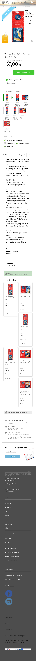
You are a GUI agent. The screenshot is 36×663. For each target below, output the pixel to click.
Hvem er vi (8, 507)
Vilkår (6, 511)
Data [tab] (29, 155)
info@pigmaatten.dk (10, 484)
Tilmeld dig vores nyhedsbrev (13, 575)
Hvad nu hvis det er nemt (12, 556)
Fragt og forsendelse (11, 520)
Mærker (7, 516)
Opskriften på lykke (10, 548)
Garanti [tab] (14, 155)
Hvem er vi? (9, 617)
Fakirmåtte (8, 538)
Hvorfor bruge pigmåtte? (12, 552)
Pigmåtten (12, 265)
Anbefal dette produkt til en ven (18, 412)
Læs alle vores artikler (11, 561)
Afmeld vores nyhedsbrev (12, 579)
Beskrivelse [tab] (6, 155)
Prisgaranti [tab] (22, 155)
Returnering (8, 524)
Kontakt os (8, 503)
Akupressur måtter (10, 534)
